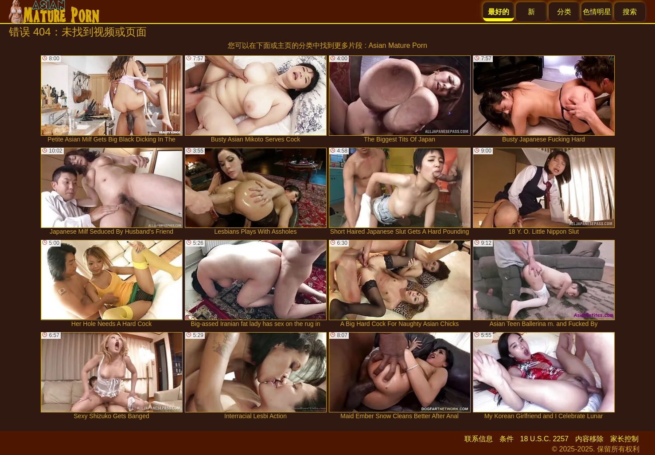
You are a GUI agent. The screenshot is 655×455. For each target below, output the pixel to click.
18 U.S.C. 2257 (544, 439)
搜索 (630, 12)
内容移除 (589, 439)
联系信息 (478, 439)
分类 (564, 12)
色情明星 (597, 12)
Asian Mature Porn (397, 45)
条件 (506, 439)
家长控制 (624, 439)
